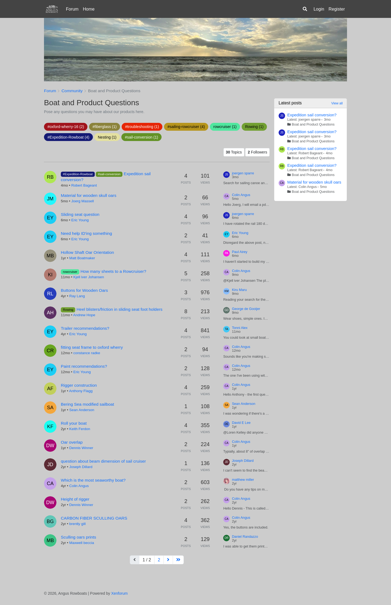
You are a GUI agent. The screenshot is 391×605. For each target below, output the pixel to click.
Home (88, 9)
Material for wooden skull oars (88, 195)
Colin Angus (79, 486)
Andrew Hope (84, 315)
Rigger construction (79, 385)
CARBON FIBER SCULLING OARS (94, 518)
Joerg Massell (82, 201)
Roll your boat (74, 423)
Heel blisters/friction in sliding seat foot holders (120, 309)
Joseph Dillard (80, 467)
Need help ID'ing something (86, 233)
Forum (72, 9)
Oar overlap (72, 442)
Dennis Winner (81, 448)
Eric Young (80, 220)
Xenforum (119, 593)
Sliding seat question (80, 214)
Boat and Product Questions (313, 124)
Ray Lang (77, 296)
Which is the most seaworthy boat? (93, 480)
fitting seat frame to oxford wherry (92, 347)
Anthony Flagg (81, 391)
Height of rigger (75, 499)
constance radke (86, 353)
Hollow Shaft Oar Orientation (87, 252)
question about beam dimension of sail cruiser (103, 461)
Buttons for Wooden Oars (84, 290)
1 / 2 (147, 560)
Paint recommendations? (84, 366)
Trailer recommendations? (85, 328)
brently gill (77, 524)
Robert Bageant (84, 185)
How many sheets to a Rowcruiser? (113, 271)
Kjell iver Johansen (88, 277)
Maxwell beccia (81, 543)
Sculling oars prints (78, 537)
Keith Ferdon (79, 429)
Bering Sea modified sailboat (87, 404)
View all (337, 103)
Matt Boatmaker (82, 258)
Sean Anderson (81, 410)
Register (337, 9)
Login (319, 9)
